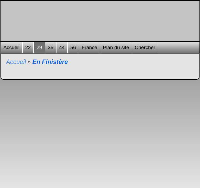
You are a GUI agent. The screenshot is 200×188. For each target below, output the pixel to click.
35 (50, 47)
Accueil (11, 47)
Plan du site (116, 47)
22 (28, 47)
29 (39, 47)
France (89, 47)
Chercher (145, 47)
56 (73, 47)
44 (62, 47)
